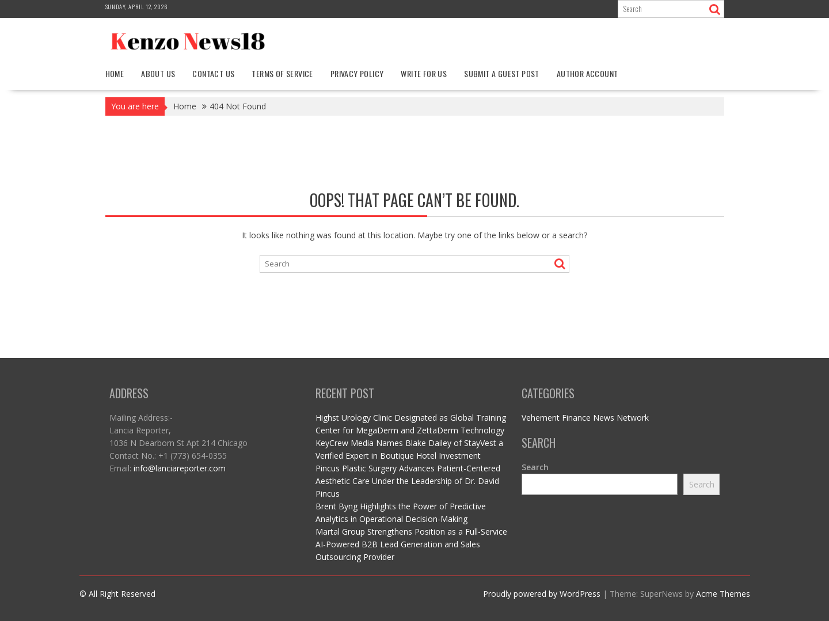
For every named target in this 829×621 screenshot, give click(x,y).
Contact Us (213, 73)
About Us (158, 73)
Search (535, 467)
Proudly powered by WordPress (541, 593)
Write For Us (424, 73)
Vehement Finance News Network (585, 417)
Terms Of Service (282, 73)
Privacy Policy (357, 73)
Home (114, 73)
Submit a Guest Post (501, 73)
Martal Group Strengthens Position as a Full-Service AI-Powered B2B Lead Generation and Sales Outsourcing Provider (411, 544)
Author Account (587, 73)
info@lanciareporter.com (180, 468)
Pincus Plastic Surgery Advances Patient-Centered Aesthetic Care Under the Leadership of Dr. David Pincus (407, 481)
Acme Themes (723, 593)
